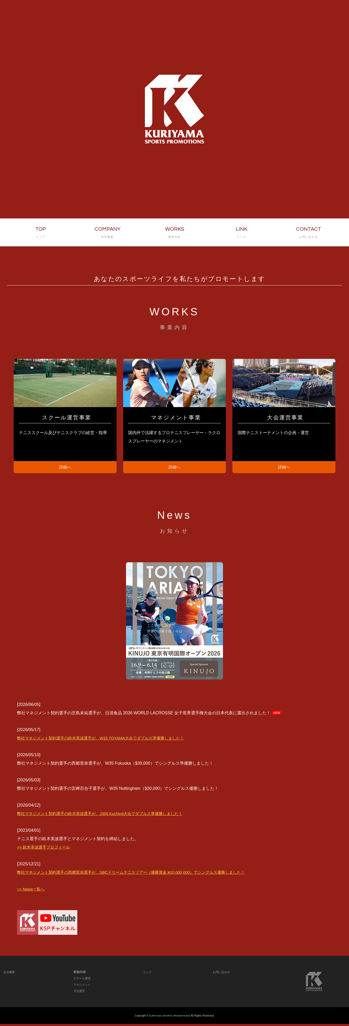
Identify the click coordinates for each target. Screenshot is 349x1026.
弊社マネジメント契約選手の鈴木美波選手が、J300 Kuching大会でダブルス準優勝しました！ (105, 815)
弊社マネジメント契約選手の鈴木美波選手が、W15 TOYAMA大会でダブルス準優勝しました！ (106, 740)
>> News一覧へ (31, 891)
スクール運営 (82, 980)
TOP (40, 233)
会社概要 (9, 974)
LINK (241, 233)
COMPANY (107, 233)
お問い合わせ (222, 974)
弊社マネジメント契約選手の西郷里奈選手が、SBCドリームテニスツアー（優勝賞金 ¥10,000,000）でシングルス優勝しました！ (138, 874)
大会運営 (79, 993)
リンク (147, 974)
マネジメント (82, 987)
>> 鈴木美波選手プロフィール (45, 849)
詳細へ (65, 468)
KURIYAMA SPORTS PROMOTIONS (170, 1017)
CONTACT (308, 233)
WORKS (174, 233)
